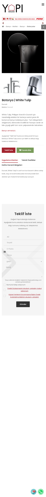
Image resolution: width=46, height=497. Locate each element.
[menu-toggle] (43, 4)
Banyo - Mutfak (12, 26)
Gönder (23, 304)
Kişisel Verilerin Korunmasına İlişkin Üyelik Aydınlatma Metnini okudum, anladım (24, 295)
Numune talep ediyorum (16, 285)
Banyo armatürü (8, 130)
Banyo (22, 26)
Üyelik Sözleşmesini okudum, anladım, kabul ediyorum (24, 289)
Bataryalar (31, 26)
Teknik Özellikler (29, 160)
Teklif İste (8, 150)
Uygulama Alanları (10, 160)
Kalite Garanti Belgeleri (12, 165)
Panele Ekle (26, 150)
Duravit (4, 104)
